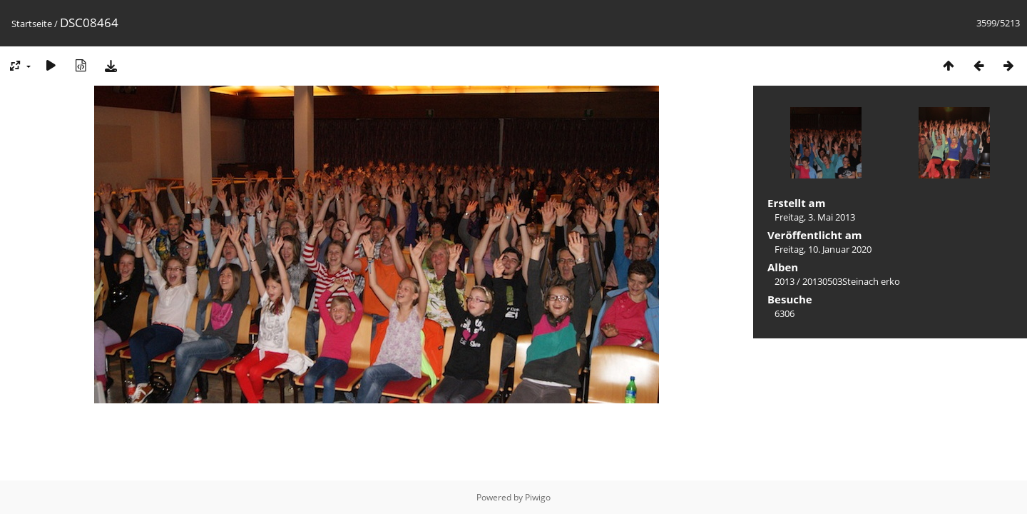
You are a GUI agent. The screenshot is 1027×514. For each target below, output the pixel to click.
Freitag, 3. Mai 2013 (815, 217)
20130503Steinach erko (851, 281)
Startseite (31, 23)
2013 (784, 281)
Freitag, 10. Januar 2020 (823, 249)
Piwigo (538, 497)
